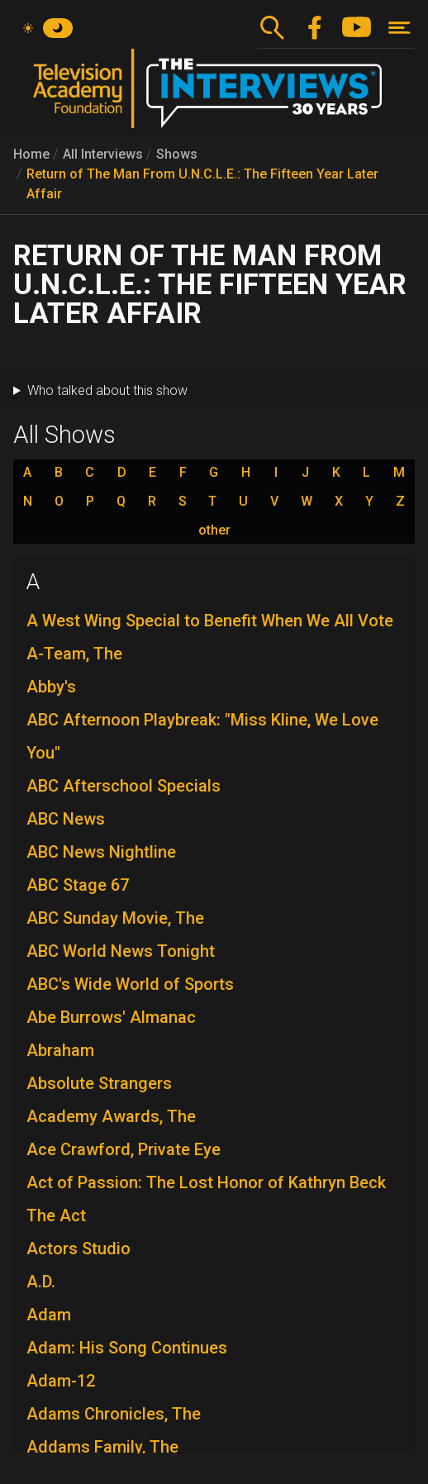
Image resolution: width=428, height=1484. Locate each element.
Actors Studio (78, 1248)
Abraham (60, 1050)
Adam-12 (60, 1381)
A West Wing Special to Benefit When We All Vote (209, 620)
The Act (56, 1215)
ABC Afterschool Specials (123, 786)
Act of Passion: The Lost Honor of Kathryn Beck (206, 1182)
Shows (176, 154)
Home (31, 154)
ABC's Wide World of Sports (130, 984)
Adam (48, 1315)
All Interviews (103, 154)
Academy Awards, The (111, 1116)
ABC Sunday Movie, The (115, 918)
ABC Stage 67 (77, 885)
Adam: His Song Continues (126, 1348)
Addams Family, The (102, 1447)
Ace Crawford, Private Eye (123, 1149)
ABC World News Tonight (120, 951)
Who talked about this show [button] (107, 390)
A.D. (40, 1281)
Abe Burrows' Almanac (111, 1017)
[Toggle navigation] (399, 27)
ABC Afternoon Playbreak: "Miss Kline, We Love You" (202, 736)
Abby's (51, 687)
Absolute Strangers (99, 1083)
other (214, 530)
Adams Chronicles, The (113, 1414)
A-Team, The (74, 654)
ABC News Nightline (101, 852)
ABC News (65, 819)
